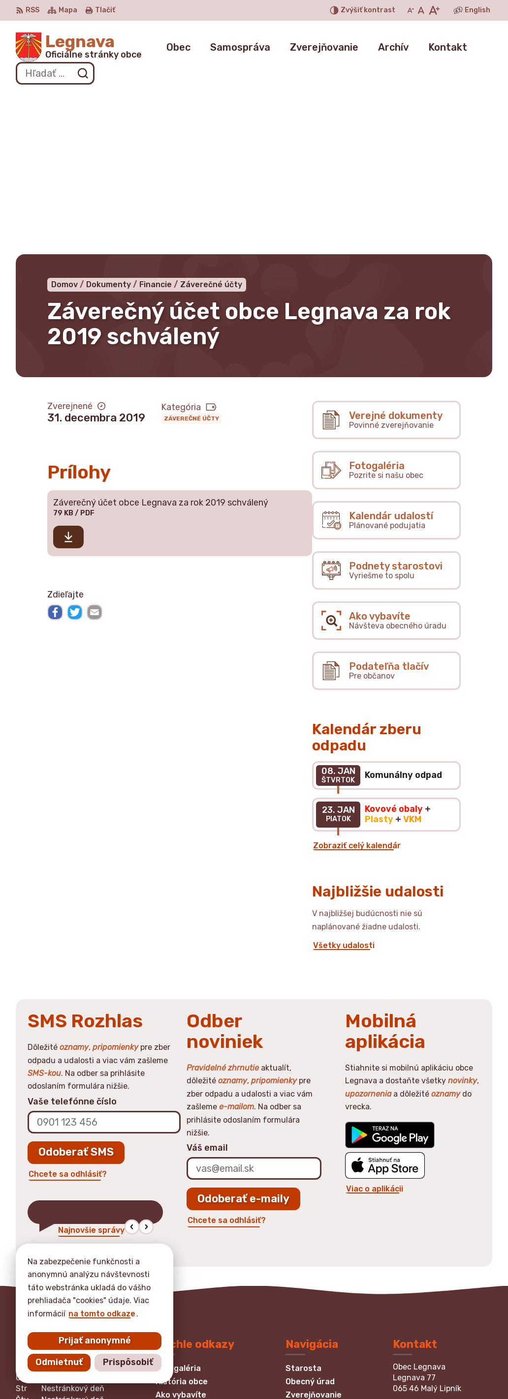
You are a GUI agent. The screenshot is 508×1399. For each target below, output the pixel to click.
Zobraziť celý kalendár (357, 683)
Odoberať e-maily (243, 1036)
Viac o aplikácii (374, 1027)
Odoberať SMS (76, 990)
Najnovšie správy (91, 1068)
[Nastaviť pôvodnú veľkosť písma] (421, 10)
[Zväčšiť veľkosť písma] (434, 10)
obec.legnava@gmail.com (442, 1290)
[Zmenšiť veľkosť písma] (410, 10)
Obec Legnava (306, 1372)
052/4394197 (420, 1278)
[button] (131, 1065)
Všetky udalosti (344, 783)
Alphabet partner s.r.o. (161, 1372)
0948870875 (419, 1268)
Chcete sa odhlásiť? (68, 1012)
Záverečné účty (191, 257)
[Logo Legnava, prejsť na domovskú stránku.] (79, 47)
